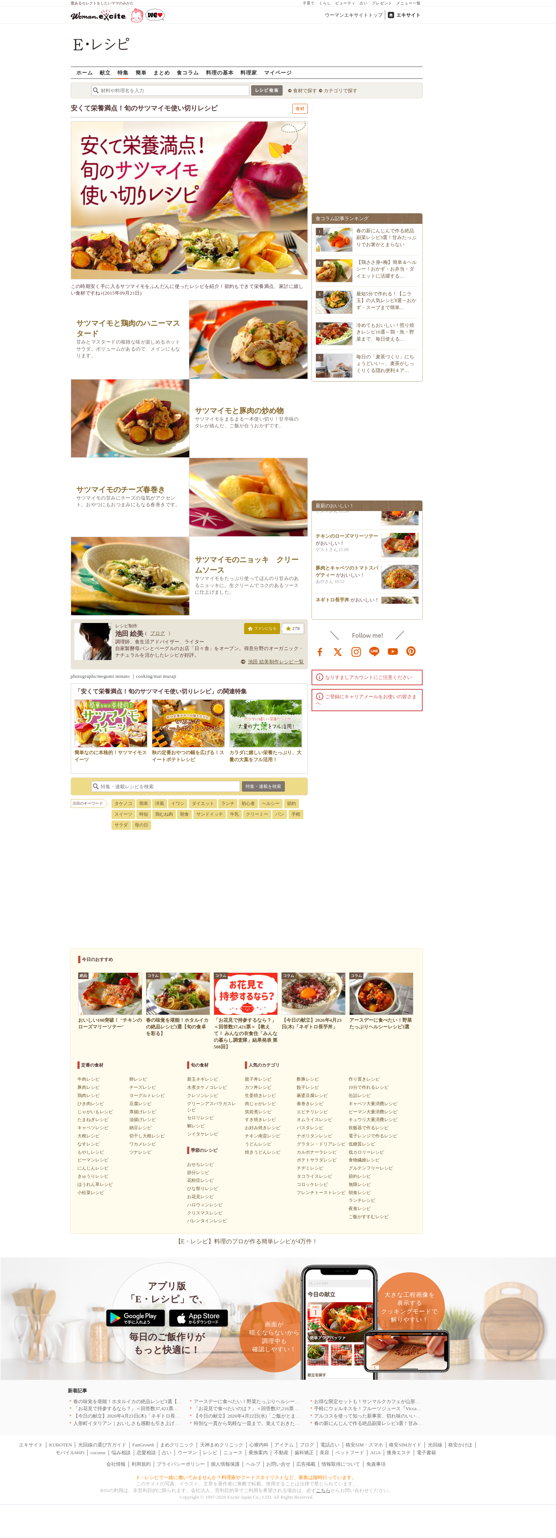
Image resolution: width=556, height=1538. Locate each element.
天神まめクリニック (221, 1445)
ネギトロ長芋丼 (332, 603)
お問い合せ (278, 1464)
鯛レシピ (196, 1125)
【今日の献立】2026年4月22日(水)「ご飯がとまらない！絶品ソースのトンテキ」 (281, 1416)
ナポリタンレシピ (314, 1135)
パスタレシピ (310, 1127)
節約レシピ (360, 1176)
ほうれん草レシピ (95, 1184)
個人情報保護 (225, 1464)
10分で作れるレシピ (369, 1087)
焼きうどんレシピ (262, 1152)
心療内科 (259, 1445)
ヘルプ (253, 1464)
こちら (323, 1490)
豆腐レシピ (140, 1103)
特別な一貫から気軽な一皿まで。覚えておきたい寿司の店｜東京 (263, 1423)
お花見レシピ (200, 1196)
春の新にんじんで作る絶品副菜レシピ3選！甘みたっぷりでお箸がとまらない (386, 237)
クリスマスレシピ (205, 1213)
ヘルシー (271, 803)
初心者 (248, 803)
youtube (393, 651)
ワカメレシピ (142, 1144)
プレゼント (382, 3)
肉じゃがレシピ (260, 1103)
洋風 (159, 803)
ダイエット (203, 803)
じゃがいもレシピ (95, 1111)
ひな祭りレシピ (202, 1188)
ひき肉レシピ (90, 1103)
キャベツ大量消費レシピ (373, 1103)
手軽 (296, 814)
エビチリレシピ (312, 1111)
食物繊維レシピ (364, 1160)
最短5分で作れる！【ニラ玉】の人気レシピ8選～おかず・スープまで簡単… (386, 300)
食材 (300, 108)
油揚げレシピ (142, 1119)
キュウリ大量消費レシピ (373, 1119)
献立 (105, 72)
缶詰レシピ (360, 1095)
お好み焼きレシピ (262, 1127)
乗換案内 (258, 1452)
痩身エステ (399, 1452)
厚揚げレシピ (142, 1111)
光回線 (435, 1445)
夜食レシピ (360, 1208)
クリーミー (257, 814)
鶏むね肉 (164, 814)
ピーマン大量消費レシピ (373, 1111)
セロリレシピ (200, 1117)
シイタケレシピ (202, 1134)
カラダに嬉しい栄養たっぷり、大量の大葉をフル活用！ (265, 752)
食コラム (188, 72)
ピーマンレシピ (93, 1160)
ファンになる (262, 630)
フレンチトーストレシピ (321, 1192)
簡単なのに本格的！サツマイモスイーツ (110, 752)
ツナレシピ (140, 1152)
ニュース (233, 1452)
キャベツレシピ (93, 1127)
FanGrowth (143, 1445)
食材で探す (305, 90)
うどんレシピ (258, 1144)
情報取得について (341, 1464)
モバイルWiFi (70, 1452)
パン (279, 814)
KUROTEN (60, 1445)
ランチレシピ (362, 1200)
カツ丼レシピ (258, 1087)
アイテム (284, 1445)
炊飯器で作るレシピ (369, 1127)
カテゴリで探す (340, 90)
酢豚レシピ (308, 1079)
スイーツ (123, 814)
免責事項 (376, 1464)
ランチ (227, 803)
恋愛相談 (146, 1452)
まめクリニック (177, 1445)
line (374, 651)
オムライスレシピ (314, 1119)
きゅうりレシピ (93, 1176)
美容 (324, 1452)
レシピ (210, 1452)
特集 (123, 72)
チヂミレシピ (310, 1168)
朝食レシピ (360, 1192)
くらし (325, 3)
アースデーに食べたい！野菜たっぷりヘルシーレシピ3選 (255, 1401)
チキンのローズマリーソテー (347, 539)
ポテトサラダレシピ (317, 1160)
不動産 (281, 1452)
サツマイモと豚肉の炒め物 (239, 411)
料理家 (248, 72)
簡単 (141, 72)
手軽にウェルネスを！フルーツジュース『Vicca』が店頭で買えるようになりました (404, 1408)
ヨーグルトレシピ (147, 1095)
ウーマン (187, 1452)
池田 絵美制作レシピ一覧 (276, 661)
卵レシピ (138, 1079)
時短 (143, 814)
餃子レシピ (308, 1087)
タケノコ (123, 803)
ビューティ (345, 3)
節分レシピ (198, 1172)
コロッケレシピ (312, 1184)
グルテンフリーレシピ (371, 1168)
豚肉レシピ (88, 1087)
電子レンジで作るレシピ (373, 1135)
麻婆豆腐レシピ (312, 1095)
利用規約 (141, 1464)
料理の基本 (220, 72)
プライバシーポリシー (181, 1464)
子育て (309, 3)
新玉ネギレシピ (202, 1079)
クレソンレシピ (202, 1095)
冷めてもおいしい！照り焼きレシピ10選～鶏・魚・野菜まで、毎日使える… (385, 331)
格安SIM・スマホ (364, 1445)
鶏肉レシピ (88, 1095)
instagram (356, 651)
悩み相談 (121, 1452)
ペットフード (349, 1452)
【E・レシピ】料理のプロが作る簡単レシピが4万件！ (246, 1241)
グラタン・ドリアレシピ (321, 1144)
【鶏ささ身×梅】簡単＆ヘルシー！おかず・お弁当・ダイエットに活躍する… (386, 268)
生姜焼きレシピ (260, 1095)
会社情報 (116, 1464)
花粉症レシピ (200, 1180)
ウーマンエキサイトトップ (354, 15)
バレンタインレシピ (207, 1220)
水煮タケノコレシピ (207, 1087)
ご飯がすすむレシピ (369, 1216)
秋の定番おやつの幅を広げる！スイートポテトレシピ (188, 752)
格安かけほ (460, 1445)
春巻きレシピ (310, 1103)
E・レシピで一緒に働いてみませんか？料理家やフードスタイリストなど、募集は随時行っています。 (246, 1477)
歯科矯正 (304, 1452)
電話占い (330, 1445)
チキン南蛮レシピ (262, 1135)
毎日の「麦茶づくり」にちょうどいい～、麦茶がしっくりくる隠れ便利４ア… (385, 363)
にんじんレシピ (93, 1168)
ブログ (157, 633)
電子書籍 (426, 1452)
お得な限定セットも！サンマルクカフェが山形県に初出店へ (379, 1401)
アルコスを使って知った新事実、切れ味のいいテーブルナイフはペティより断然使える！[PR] (415, 1416)
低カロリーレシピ (366, 1152)
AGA (375, 1452)
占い (364, 3)
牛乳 (234, 814)
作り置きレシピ (364, 1079)
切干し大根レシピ (147, 1135)
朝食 (184, 814)
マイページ (278, 72)
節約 (291, 803)
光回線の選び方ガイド (102, 1445)
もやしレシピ (90, 1152)
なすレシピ (88, 1144)
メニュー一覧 (408, 3)
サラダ (121, 825)
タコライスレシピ (314, 1176)
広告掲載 (306, 1464)
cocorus (97, 1452)
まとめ (161, 72)
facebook (320, 651)
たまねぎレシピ (93, 1119)
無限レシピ (360, 1184)
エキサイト (408, 15)
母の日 (141, 825)
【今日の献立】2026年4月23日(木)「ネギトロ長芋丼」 (131, 1416)
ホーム (84, 72)
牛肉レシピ (88, 1079)
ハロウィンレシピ (205, 1204)
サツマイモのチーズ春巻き (120, 489)
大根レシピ (88, 1135)
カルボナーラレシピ (317, 1152)
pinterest (411, 651)
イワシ (177, 803)
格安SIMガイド (405, 1445)
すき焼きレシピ (260, 1119)
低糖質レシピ (362, 1144)
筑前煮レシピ (258, 1111)
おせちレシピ (200, 1164)
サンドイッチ (209, 814)
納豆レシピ (140, 1127)
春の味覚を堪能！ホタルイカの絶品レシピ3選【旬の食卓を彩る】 (144, 1401)
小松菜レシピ (90, 1192)
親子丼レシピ (258, 1079)
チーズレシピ (142, 1087)
